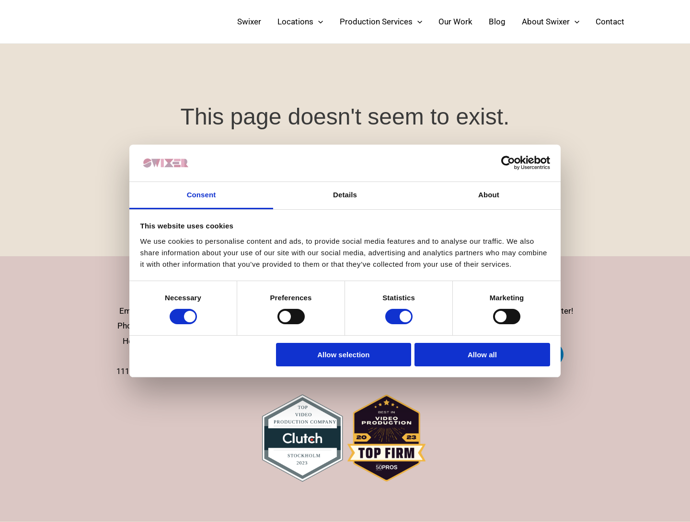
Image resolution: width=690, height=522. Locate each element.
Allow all (482, 355)
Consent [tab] (201, 195)
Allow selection (343, 355)
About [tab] (488, 195)
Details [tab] (345, 195)
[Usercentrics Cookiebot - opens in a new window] (508, 163)
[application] (318, 21)
